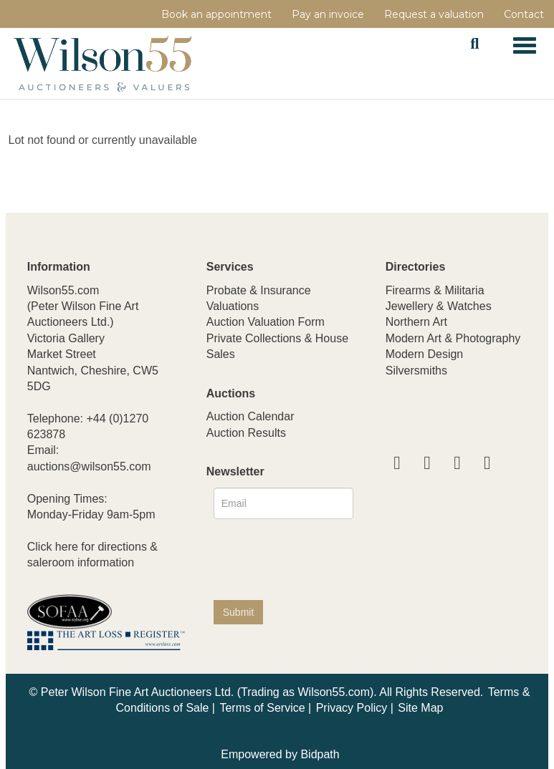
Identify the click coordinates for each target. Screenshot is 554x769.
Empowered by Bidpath (280, 754)
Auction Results (246, 433)
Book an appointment (216, 14)
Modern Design (425, 354)
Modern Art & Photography (453, 338)
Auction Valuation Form (265, 322)
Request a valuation (434, 14)
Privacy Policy (352, 708)
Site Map (420, 708)
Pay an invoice (328, 14)
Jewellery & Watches (439, 306)
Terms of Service (262, 708)
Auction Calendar (250, 416)
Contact (524, 14)
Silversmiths (416, 370)
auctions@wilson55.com (89, 466)
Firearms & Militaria (435, 290)
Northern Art (416, 322)
